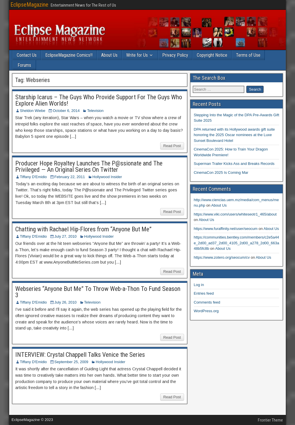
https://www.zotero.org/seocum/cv (222, 257)
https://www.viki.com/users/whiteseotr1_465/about (235, 214)
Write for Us (137, 55)
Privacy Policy (175, 55)
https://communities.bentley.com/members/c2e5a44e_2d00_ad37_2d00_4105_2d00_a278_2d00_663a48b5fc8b (236, 243)
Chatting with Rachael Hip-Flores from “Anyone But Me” (83, 229)
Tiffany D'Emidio (33, 177)
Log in (199, 285)
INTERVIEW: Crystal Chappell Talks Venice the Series (80, 354)
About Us (109, 55)
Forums (24, 65)
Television (95, 110)
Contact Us (27, 55)
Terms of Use (248, 55)
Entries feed (204, 293)
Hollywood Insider (107, 177)
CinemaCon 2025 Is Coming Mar (221, 172)
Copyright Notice (212, 55)
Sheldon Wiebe (32, 110)
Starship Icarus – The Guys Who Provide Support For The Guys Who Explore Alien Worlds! (98, 100)
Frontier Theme (270, 420)
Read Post (172, 146)
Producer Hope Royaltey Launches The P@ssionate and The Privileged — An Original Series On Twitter (88, 166)
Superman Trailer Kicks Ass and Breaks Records (234, 163)
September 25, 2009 (71, 362)
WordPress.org (206, 311)
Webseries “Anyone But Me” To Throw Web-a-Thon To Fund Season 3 (97, 292)
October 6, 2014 (66, 110)
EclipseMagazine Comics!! (68, 55)
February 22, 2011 (69, 177)
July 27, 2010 (65, 236)
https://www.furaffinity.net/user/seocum (226, 228)
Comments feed (207, 302)
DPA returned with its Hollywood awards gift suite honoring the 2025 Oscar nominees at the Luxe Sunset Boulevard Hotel (234, 135)
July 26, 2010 (65, 302)
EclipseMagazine (29, 4)
